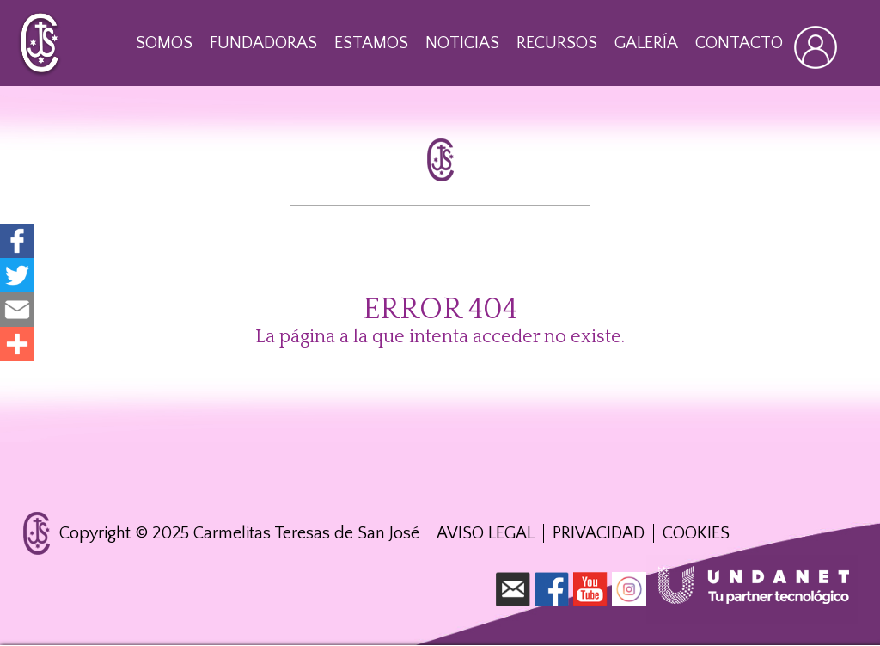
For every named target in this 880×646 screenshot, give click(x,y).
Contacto (739, 43)
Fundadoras (263, 43)
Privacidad (599, 533)
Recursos (556, 43)
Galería (646, 43)
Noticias (462, 43)
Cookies (696, 533)
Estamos (371, 43)
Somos (164, 43)
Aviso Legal (486, 533)
